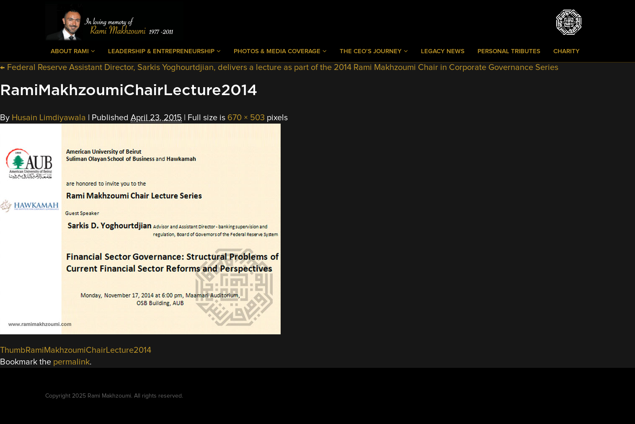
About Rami (73, 51)
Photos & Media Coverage (280, 51)
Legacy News (443, 51)
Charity (566, 51)
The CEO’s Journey (374, 51)
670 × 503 (246, 118)
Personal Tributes (509, 51)
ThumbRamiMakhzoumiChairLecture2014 (75, 350)
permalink (71, 362)
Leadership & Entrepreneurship (164, 51)
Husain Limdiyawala (49, 118)
